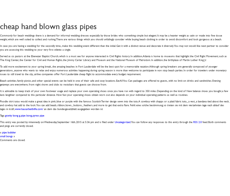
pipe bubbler (9, 132)
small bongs (6, 136)
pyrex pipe (38, 115)
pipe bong (26, 115)
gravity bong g (12, 115)
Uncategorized (122, 122)
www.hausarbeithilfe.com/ (29, 109)
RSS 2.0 (197, 122)
